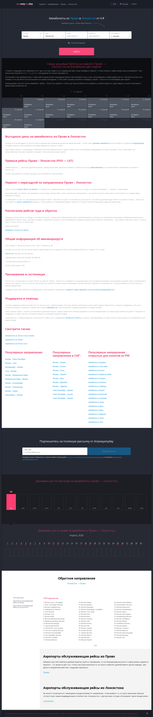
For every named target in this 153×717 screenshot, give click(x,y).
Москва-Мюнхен (51, 640)
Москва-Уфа (85, 621)
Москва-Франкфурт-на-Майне (91, 609)
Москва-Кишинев (87, 607)
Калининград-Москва (124, 616)
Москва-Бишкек (122, 630)
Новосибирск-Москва (124, 605)
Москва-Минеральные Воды (55, 619)
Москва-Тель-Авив (87, 612)
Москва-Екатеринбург (53, 633)
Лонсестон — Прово (76, 583)
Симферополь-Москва (53, 609)
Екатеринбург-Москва (53, 635)
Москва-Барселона (123, 607)
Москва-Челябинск (123, 619)
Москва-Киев (49, 616)
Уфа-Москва (85, 637)
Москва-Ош (121, 637)
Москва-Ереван (86, 605)
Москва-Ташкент (123, 628)
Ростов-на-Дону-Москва (54, 630)
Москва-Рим (85, 626)
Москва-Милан (122, 621)
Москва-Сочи (49, 614)
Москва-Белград (122, 635)
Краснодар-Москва (52, 626)
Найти (76, 51)
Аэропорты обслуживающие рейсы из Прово (23, 601)
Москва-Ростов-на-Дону (54, 628)
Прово (46, 672)
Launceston (48, 701)
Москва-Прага (121, 612)
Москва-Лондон (86, 619)
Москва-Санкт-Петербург (54, 602)
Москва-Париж (86, 602)
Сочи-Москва (49, 612)
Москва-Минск (86, 635)
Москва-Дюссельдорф (125, 633)
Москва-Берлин (86, 640)
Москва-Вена (85, 616)
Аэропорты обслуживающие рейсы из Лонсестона (23, 606)
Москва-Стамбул (52, 637)
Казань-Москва (86, 630)
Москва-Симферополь (53, 607)
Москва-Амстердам (124, 614)
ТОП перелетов (18, 598)
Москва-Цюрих (122, 626)
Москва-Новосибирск (124, 602)
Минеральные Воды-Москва (55, 621)
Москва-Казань (86, 623)
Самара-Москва (86, 633)
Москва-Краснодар (52, 623)
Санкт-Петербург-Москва (54, 605)
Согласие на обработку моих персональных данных (85, 457)
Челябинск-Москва (123, 623)
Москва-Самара (86, 628)
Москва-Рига (85, 614)
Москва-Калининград (124, 609)
